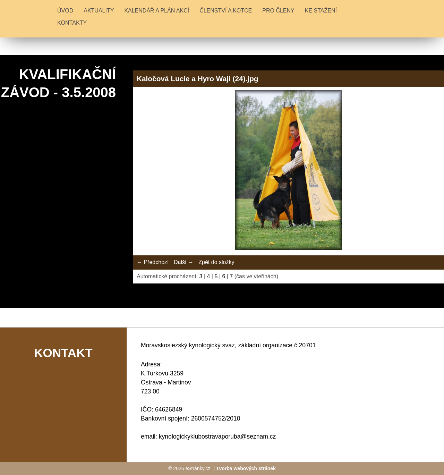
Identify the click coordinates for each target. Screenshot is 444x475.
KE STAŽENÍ (321, 11)
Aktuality (99, 11)
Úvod (65, 11)
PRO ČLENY (278, 11)
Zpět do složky (216, 262)
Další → (184, 262)
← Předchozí (153, 262)
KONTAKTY (72, 23)
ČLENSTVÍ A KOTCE (225, 11)
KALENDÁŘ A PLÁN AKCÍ (156, 11)
